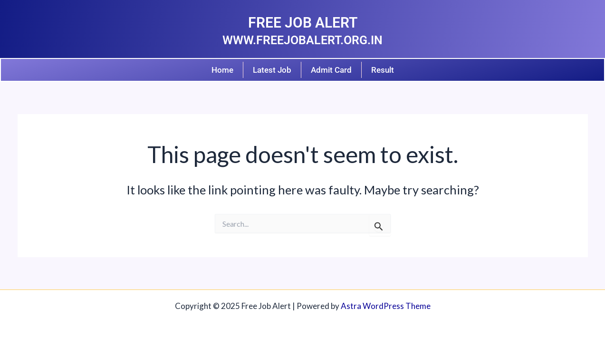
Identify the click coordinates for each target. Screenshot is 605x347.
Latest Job (272, 70)
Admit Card (331, 70)
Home (222, 70)
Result (382, 70)
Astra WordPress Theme (386, 306)
